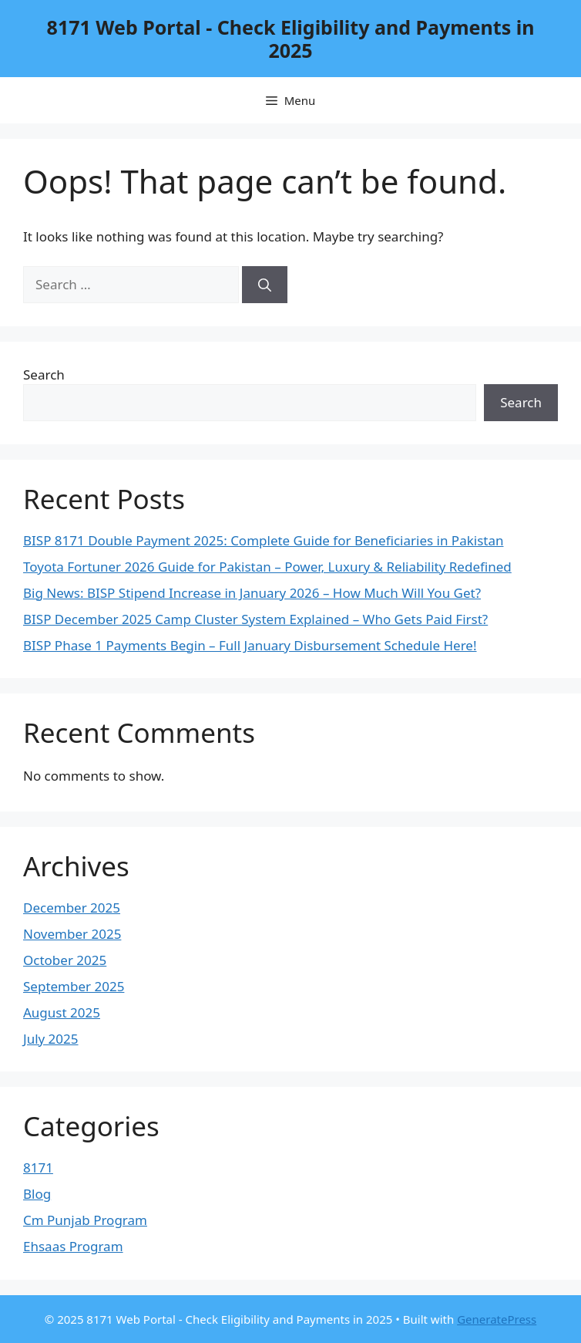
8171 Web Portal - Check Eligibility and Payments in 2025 (291, 38)
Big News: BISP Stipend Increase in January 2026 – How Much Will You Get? (252, 593)
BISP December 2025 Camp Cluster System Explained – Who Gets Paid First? (255, 619)
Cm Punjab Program (85, 1220)
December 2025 (71, 907)
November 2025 (72, 934)
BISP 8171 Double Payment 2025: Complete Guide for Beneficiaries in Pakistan (263, 540)
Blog (37, 1194)
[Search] (264, 284)
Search (44, 374)
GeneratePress (496, 1319)
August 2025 (61, 1012)
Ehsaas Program (73, 1246)
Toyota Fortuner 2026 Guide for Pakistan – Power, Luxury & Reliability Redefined (267, 566)
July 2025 (51, 1039)
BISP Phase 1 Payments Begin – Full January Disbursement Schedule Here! (250, 645)
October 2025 (64, 960)
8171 (38, 1167)
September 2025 (73, 986)
